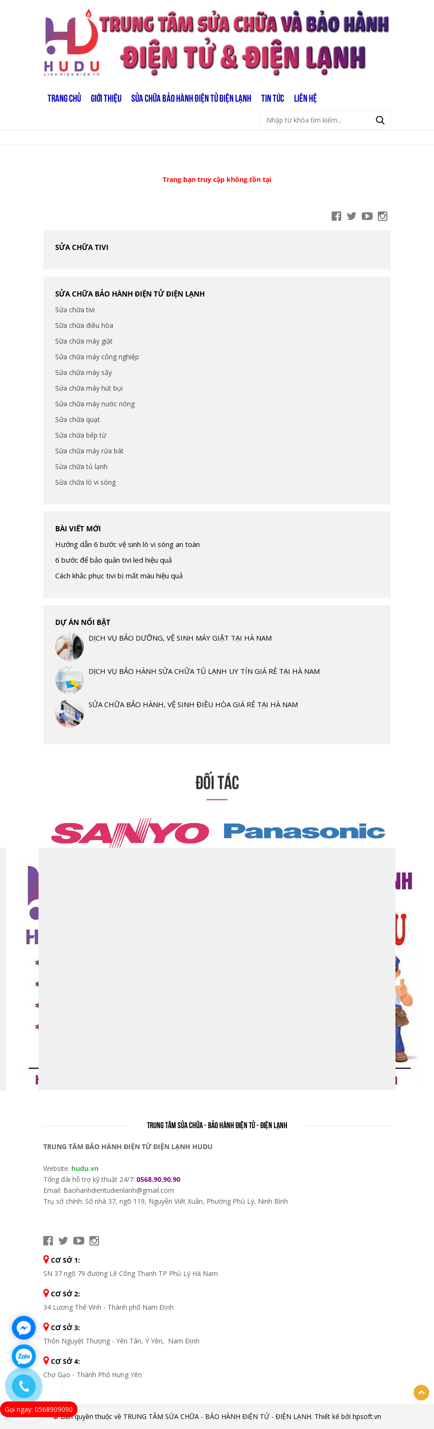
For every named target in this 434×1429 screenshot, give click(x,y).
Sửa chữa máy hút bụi (89, 388)
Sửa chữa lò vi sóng (85, 482)
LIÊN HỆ (305, 97)
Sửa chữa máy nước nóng (95, 403)
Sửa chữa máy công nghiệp (97, 356)
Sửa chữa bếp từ (80, 435)
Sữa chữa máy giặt (84, 340)
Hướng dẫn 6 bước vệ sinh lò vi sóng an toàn (127, 544)
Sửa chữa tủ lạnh (81, 466)
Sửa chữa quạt (77, 419)
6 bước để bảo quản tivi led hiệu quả (113, 560)
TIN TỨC (272, 97)
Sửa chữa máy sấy (83, 372)
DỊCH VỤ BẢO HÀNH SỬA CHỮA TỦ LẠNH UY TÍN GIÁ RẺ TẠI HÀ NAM (204, 671)
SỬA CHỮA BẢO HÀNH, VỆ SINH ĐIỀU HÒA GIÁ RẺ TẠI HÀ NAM (193, 704)
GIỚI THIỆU (106, 97)
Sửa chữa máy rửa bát (89, 450)
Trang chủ (64, 97)
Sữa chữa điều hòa (84, 325)
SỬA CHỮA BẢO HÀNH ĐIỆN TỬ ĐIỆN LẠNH (191, 97)
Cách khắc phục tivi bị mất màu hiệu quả (119, 575)
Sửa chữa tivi (81, 247)
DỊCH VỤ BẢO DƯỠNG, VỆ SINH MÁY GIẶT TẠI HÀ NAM (180, 638)
